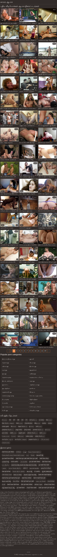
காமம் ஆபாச (6, 2)
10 (35, 351)
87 (45, 351)
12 (42, 351)
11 (39, 351)
